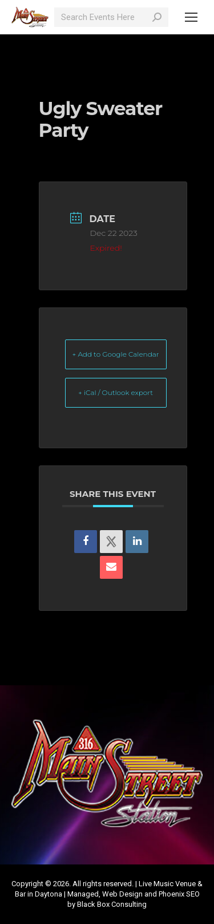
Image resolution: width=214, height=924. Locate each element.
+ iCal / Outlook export (115, 392)
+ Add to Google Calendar (115, 354)
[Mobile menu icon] (191, 17)
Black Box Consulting (112, 904)
